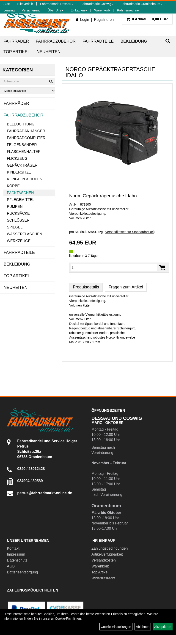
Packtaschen (20, 193)
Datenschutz (17, 560)
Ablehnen (142, 627)
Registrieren (104, 20)
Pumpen (14, 207)
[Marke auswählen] (27, 90)
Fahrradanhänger (26, 131)
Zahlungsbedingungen (109, 548)
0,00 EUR (147, 19)
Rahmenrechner (128, 10)
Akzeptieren (162, 627)
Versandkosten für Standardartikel (129, 232)
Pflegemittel (20, 200)
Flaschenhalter (24, 152)
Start (6, 3)
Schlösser (18, 220)
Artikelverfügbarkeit (107, 554)
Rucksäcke (18, 213)
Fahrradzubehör (56, 41)
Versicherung (31, 10)
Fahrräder (16, 41)
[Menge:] (114, 267)
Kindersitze (19, 172)
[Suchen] (168, 41)
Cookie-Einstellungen (116, 627)
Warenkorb (102, 10)
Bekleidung (134, 41)
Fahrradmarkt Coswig (96, 3)
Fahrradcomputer (26, 138)
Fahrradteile (98, 41)
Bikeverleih (25, 3)
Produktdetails (86, 287)
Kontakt (13, 548)
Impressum (16, 554)
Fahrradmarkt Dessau (56, 3)
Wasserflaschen (24, 234)
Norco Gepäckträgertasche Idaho (103, 195)
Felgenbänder (22, 145)
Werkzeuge (18, 241)
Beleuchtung (21, 124)
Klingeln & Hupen (24, 179)
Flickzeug (17, 158)
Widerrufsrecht (103, 578)
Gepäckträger (22, 165)
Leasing (9, 10)
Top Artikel (16, 51)
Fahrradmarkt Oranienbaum (141, 3)
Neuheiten (48, 51)
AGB (11, 566)
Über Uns (55, 10)
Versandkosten (103, 560)
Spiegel (14, 227)
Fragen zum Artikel (126, 287)
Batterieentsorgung (22, 572)
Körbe (13, 186)
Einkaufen (79, 10)
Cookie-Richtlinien (68, 618)
